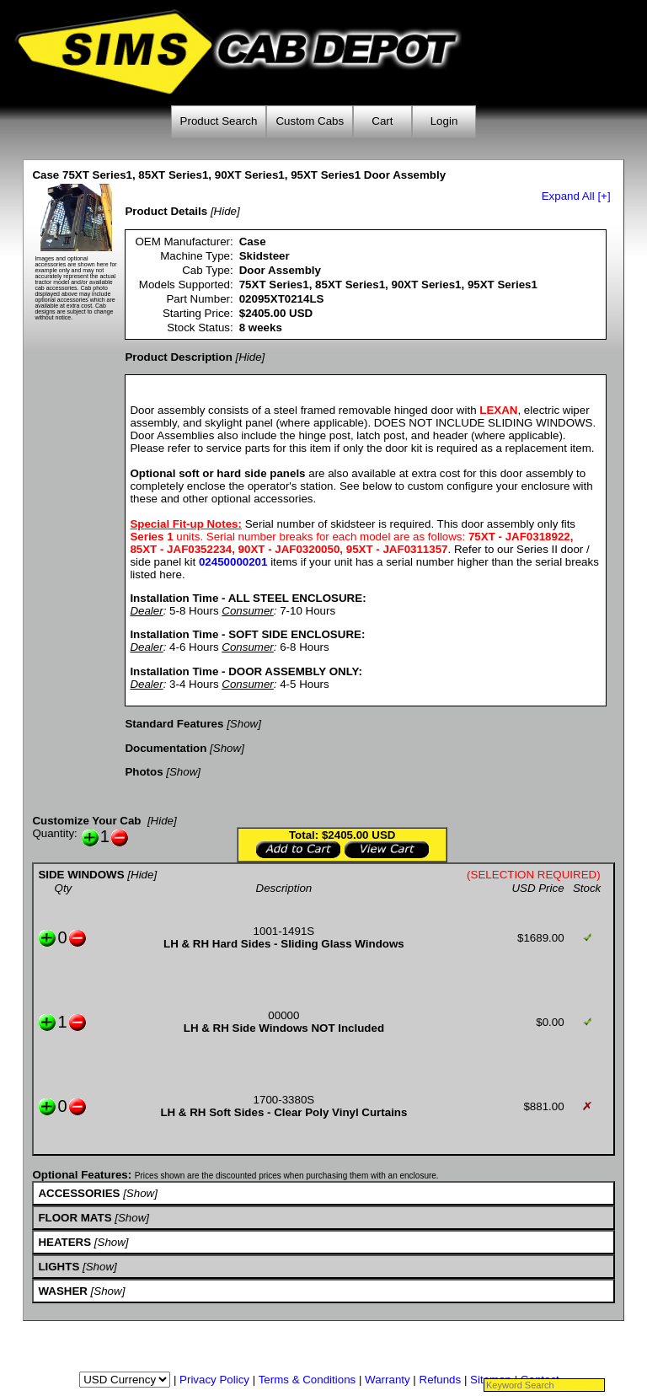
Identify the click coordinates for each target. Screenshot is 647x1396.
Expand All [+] (576, 196)
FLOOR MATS (74, 1217)
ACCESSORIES (79, 1193)
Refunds (441, 1379)
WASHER (63, 1291)
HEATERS (64, 1242)
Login (444, 121)
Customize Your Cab (86, 820)
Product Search (219, 121)
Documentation (165, 748)
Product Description (178, 357)
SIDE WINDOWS (81, 874)
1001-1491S (284, 931)
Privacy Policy (214, 1379)
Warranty (387, 1379)
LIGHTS (58, 1266)
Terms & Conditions (307, 1379)
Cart (382, 121)
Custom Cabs (309, 121)
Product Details (166, 211)
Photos (144, 771)
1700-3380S (284, 1099)
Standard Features (174, 723)
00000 (283, 1015)
